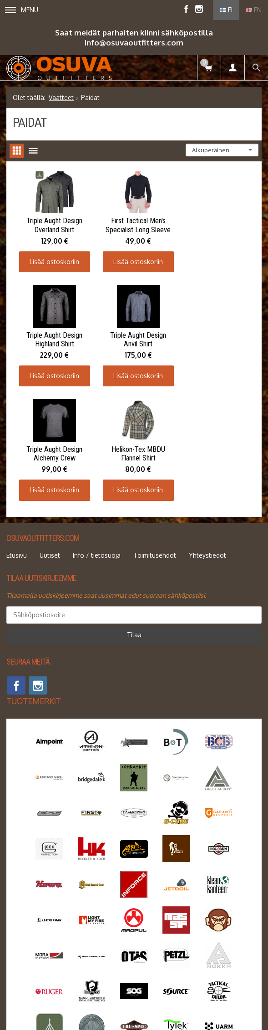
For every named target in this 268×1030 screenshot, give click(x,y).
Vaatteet (61, 97)
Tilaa (134, 517)
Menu (21, 10)
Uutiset (50, 438)
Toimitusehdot (154, 438)
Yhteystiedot (207, 438)
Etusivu (16, 438)
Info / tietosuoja (97, 438)
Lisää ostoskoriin (53, 260)
